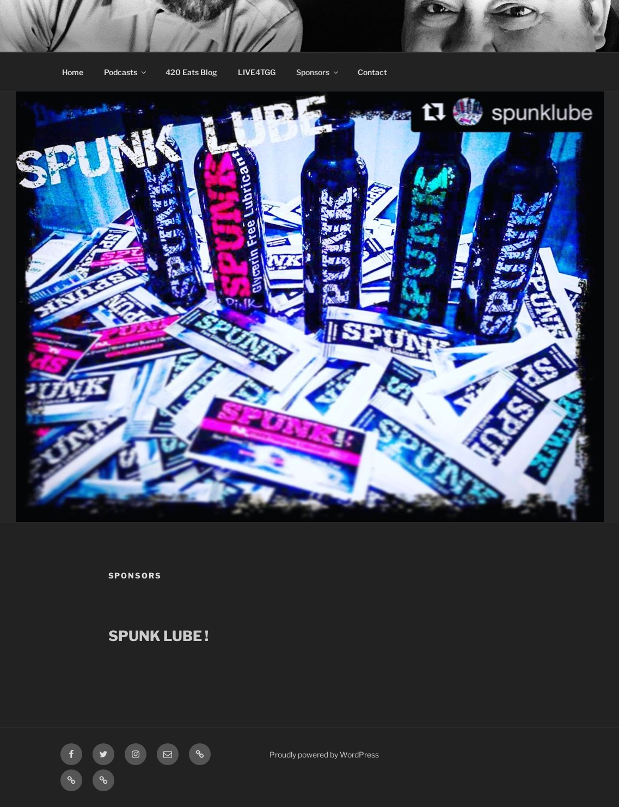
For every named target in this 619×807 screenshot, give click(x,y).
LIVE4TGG (256, 72)
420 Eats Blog (191, 72)
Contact (372, 72)
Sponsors (318, 72)
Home (72, 72)
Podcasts (126, 72)
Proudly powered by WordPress (324, 754)
